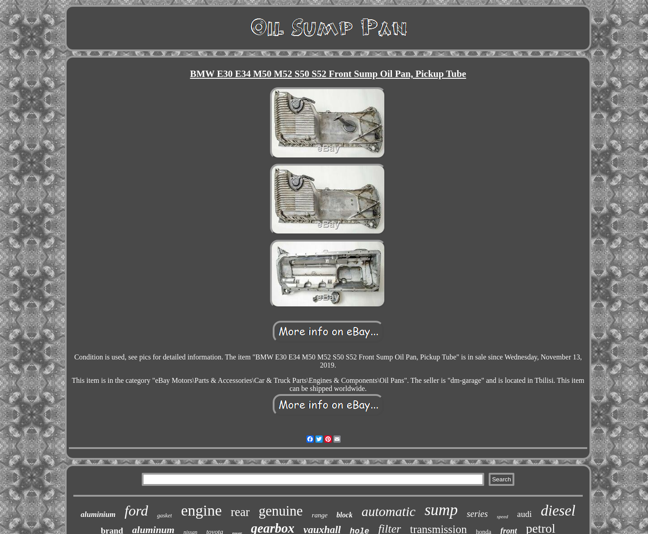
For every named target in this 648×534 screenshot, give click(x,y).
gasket (164, 515)
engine (201, 510)
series (477, 514)
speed (502, 516)
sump (441, 510)
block (345, 515)
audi (524, 514)
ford (136, 511)
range (320, 515)
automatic (388, 511)
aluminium (98, 514)
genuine (281, 511)
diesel (558, 511)
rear (240, 512)
